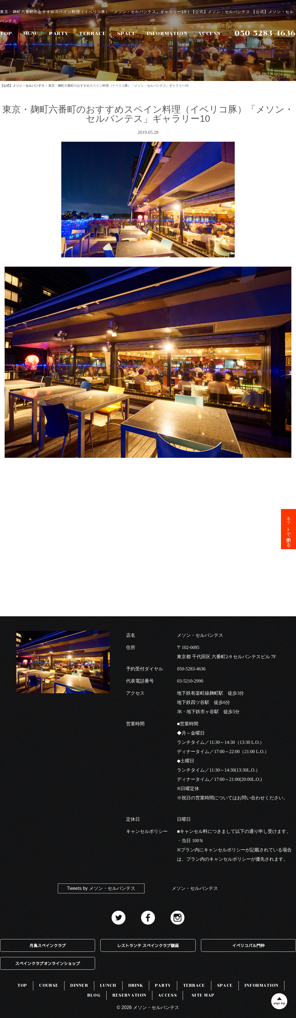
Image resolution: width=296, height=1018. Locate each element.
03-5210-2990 (190, 680)
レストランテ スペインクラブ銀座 (148, 945)
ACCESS (209, 33)
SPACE (126, 33)
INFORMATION (167, 33)
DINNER (79, 985)
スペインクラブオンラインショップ (47, 963)
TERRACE (92, 33)
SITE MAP (203, 995)
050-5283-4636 (191, 668)
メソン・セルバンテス (195, 888)
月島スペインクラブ (47, 945)
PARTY (59, 33)
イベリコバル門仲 (248, 945)
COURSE (48, 985)
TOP (6, 33)
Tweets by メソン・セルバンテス (101, 888)
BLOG (94, 995)
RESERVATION (129, 995)
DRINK (135, 985)
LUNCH (108, 985)
